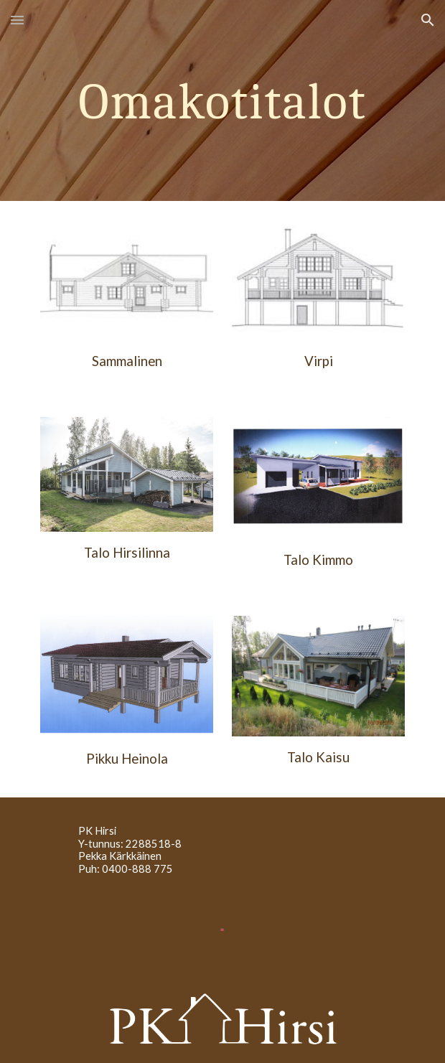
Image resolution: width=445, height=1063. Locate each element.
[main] (222, 101)
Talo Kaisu (318, 757)
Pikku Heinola (127, 759)
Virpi (318, 361)
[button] (17, 19)
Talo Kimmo (318, 560)
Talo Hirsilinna (127, 553)
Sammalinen (127, 361)
